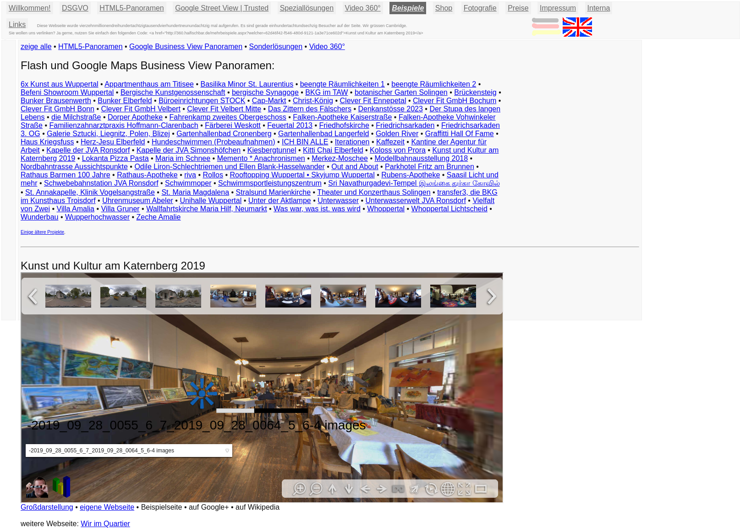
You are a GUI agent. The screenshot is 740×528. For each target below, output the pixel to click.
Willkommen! (30, 8)
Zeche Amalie (159, 217)
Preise (518, 8)
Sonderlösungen (276, 46)
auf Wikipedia (258, 507)
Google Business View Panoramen (185, 46)
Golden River (397, 134)
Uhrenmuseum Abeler (137, 200)
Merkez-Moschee (340, 158)
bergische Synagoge (265, 92)
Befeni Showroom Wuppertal (67, 92)
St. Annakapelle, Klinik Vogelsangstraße (90, 192)
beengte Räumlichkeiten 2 (433, 84)
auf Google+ (209, 507)
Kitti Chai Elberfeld (333, 150)
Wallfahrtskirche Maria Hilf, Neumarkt (206, 209)
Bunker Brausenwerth (56, 100)
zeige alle (36, 46)
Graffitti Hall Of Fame (459, 134)
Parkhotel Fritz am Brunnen (429, 166)
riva (190, 175)
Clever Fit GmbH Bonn (57, 109)
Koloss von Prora (398, 150)
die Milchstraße (76, 117)
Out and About (354, 166)
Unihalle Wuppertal (210, 200)
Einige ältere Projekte (42, 232)
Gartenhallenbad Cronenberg (223, 134)
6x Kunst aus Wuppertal (60, 84)
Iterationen (352, 142)
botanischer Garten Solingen (401, 92)
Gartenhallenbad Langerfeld (323, 134)
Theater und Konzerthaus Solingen (373, 192)
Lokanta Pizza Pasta (115, 158)
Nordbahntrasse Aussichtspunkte (74, 166)
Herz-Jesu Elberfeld (113, 142)
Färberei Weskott (233, 125)
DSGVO (75, 8)
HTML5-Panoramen (131, 8)
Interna (598, 8)
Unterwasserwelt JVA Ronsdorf (416, 200)
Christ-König (313, 100)
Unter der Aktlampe (279, 200)
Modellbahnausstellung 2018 (421, 158)
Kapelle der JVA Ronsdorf (88, 150)
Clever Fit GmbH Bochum (454, 100)
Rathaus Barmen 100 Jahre (65, 175)
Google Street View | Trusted (222, 8)
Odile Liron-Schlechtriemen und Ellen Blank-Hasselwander (229, 166)
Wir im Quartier (105, 524)
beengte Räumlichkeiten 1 (342, 84)
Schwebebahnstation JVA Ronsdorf (101, 183)
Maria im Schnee (182, 158)
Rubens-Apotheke (410, 175)
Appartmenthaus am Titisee (149, 84)
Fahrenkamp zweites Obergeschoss (228, 117)
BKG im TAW (326, 92)
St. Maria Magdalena (195, 192)
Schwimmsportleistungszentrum (270, 183)
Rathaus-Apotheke (147, 175)
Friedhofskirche (344, 125)
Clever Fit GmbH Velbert (140, 109)
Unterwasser (338, 200)
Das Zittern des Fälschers (309, 109)
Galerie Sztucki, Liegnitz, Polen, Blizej (108, 134)
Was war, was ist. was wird (317, 209)
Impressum (558, 8)
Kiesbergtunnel (271, 150)
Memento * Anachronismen (261, 158)
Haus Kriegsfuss (47, 142)
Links (17, 24)
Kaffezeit (390, 142)
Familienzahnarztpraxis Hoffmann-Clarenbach (123, 125)
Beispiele (408, 8)
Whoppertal (386, 209)
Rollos (213, 175)
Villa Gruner (120, 209)
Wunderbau (39, 217)
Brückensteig (475, 92)
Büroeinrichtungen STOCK (202, 100)
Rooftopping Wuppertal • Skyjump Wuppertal (302, 175)
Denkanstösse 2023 (390, 109)
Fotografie (480, 8)
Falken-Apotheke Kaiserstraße (342, 117)
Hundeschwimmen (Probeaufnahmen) (213, 142)
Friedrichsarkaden (405, 125)
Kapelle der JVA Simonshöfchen (189, 150)
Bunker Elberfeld (125, 100)
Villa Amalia (75, 209)
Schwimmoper (188, 183)
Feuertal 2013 (289, 125)
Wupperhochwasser (97, 217)
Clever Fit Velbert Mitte (224, 109)
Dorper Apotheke (135, 117)
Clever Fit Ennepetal (373, 100)
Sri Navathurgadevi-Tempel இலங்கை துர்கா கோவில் (413, 183)
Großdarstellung (47, 507)
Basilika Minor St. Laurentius (246, 84)
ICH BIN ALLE (305, 142)
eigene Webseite (107, 507)
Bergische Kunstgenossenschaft (173, 92)
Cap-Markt (269, 100)
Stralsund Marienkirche (273, 192)
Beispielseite (161, 507)
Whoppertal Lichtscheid (449, 209)
